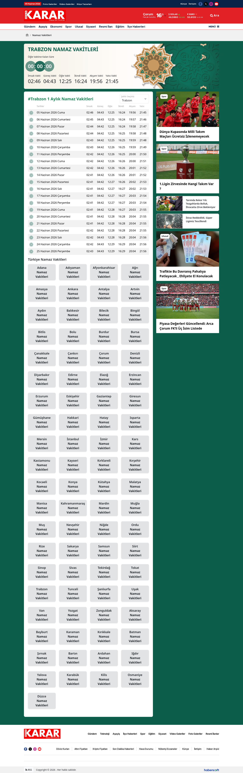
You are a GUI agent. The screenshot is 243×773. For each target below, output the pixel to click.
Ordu (135, 529)
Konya (72, 486)
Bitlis (41, 336)
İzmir (104, 443)
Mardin (104, 508)
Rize (41, 551)
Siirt (135, 551)
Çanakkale (41, 358)
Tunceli (72, 593)
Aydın (41, 315)
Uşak (135, 593)
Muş (41, 529)
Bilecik (104, 315)
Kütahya (104, 486)
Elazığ (104, 379)
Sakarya (72, 551)
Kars (135, 443)
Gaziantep (104, 401)
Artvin (135, 293)
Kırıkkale (104, 636)
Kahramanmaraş (72, 508)
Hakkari (72, 422)
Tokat (135, 572)
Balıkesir (72, 315)
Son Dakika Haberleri (123, 748)
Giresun (135, 401)
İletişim (192, 4)
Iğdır (135, 658)
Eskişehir (72, 401)
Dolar (173, 14)
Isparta (135, 422)
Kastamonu (41, 465)
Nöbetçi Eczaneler (167, 748)
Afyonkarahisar (104, 272)
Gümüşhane (41, 422)
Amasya (41, 293)
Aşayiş (43, 26)
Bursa (135, 336)
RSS (28, 769)
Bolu (72, 336)
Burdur (104, 336)
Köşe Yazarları (84, 4)
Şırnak (41, 658)
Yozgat (72, 615)
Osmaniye (135, 679)
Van (41, 615)
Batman (135, 636)
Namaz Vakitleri (41, 35)
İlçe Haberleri (136, 26)
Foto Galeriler (50, 4)
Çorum (104, 358)
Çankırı (72, 358)
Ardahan (104, 658)
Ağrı (135, 272)
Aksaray (135, 615)
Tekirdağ (104, 572)
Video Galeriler (66, 4)
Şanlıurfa (104, 593)
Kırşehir (135, 465)
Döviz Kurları (62, 748)
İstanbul (72, 443)
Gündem (29, 26)
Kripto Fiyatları (100, 748)
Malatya (135, 486)
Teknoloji (104, 733)
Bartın (72, 658)
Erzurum (41, 401)
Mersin (41, 443)
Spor (68, 26)
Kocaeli (41, 486)
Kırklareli (104, 465)
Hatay (104, 422)
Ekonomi (56, 26)
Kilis (104, 679)
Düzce (41, 701)
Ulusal (79, 26)
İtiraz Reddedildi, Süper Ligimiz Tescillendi (199, 219)
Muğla (135, 508)
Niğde (104, 529)
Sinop (41, 572)
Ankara (72, 293)
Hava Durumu (146, 748)
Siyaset (91, 26)
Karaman (72, 636)
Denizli (135, 358)
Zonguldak (104, 615)
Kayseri (72, 465)
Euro (191, 14)
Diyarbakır (41, 379)
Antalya (104, 293)
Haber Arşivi (213, 748)
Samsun (104, 551)
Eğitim (120, 26)
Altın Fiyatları (81, 748)
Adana (41, 272)
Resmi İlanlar (212, 733)
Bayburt (41, 636)
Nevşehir (72, 529)
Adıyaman (72, 272)
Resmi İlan (106, 26)
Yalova (41, 679)
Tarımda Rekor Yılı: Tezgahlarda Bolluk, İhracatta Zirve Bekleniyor (200, 204)
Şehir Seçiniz (127, 96)
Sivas (72, 572)
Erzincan (135, 379)
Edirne (72, 379)
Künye (184, 4)
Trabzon (41, 593)
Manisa (41, 508)
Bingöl (135, 315)
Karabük (72, 679)
